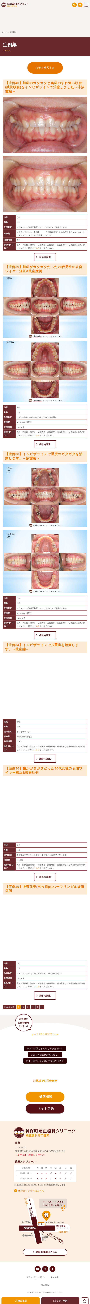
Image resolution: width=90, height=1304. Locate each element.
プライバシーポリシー (35, 1278)
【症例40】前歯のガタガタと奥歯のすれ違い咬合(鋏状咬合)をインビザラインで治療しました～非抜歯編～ (44, 87)
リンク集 (54, 1277)
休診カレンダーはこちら (31, 1191)
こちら (37, 248)
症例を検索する (45, 67)
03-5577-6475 (47, 1085)
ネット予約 (46, 1108)
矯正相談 (45, 1096)
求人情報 (45, 1285)
